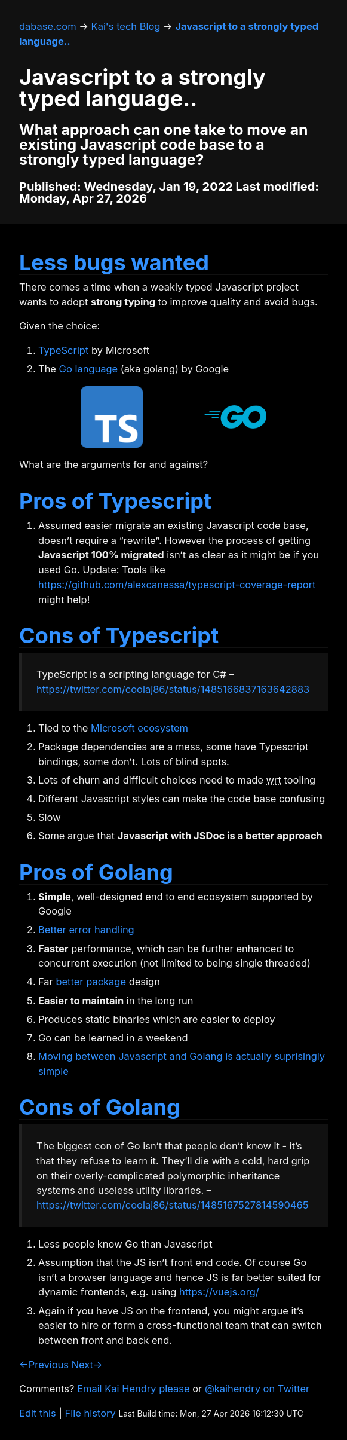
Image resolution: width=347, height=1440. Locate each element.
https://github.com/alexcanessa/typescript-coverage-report (177, 585)
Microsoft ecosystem (139, 728)
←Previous (44, 1365)
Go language (88, 369)
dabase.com (47, 26)
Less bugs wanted (114, 262)
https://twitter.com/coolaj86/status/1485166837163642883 (172, 689)
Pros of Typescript (115, 501)
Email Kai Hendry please (133, 1389)
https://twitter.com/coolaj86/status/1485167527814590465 (172, 1205)
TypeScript (63, 350)
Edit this (37, 1413)
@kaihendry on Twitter (257, 1389)
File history (90, 1413)
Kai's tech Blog (126, 26)
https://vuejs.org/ (219, 1292)
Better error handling (86, 929)
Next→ (87, 1365)
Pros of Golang (96, 872)
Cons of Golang (99, 1107)
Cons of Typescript (119, 635)
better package (91, 981)
